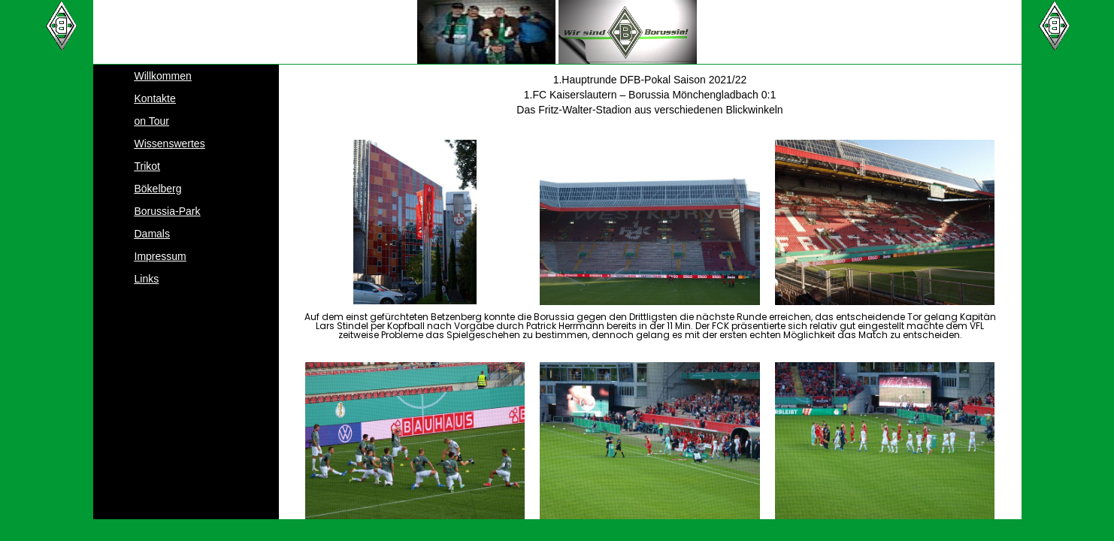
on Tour (152, 121)
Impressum (160, 256)
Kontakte (155, 98)
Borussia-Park (168, 211)
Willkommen (163, 76)
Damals (152, 234)
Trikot (147, 166)
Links (147, 279)
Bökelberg (158, 189)
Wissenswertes (170, 144)
